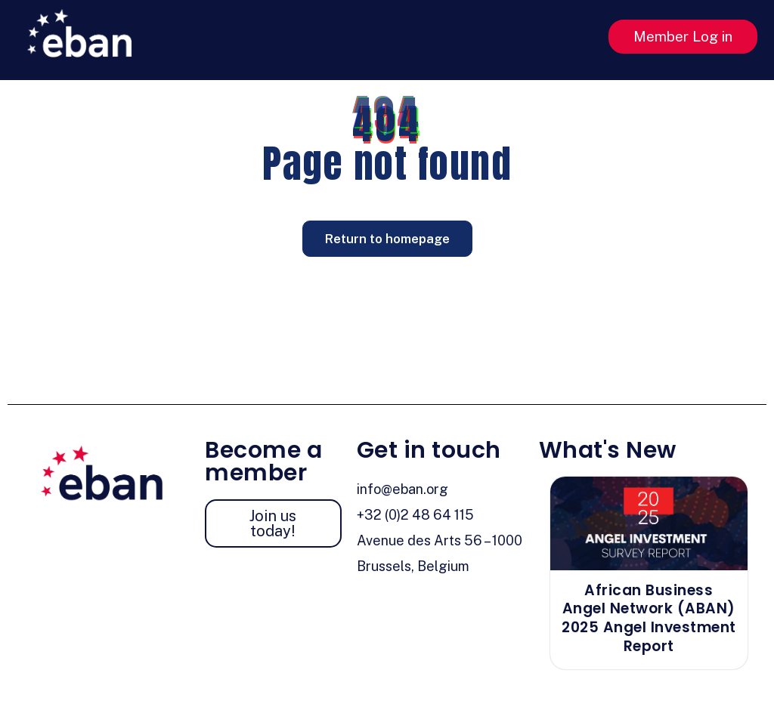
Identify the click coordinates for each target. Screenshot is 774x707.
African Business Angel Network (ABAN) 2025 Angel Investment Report (649, 618)
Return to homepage (387, 238)
